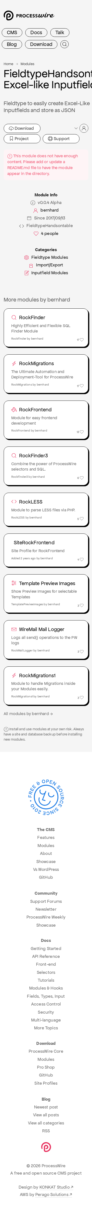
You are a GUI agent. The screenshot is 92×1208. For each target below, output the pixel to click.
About (46, 853)
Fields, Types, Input (46, 996)
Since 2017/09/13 (46, 218)
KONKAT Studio (54, 1187)
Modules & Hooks (46, 988)
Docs (36, 32)
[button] (81, 128)
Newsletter (46, 909)
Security (46, 1012)
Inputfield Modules (46, 273)
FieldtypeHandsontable (46, 226)
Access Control (46, 1004)
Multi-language (46, 1020)
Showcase (46, 861)
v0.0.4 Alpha (46, 202)
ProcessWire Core (46, 1051)
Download (41, 44)
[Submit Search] (64, 44)
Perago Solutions (51, 1194)
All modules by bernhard (29, 713)
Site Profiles (45, 1083)
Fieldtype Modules (46, 257)
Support (59, 138)
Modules (27, 64)
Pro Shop (46, 1067)
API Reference (46, 956)
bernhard (46, 210)
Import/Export (46, 265)
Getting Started (46, 948)
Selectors (46, 972)
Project (19, 138)
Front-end (46, 964)
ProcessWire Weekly (46, 917)
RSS (46, 1131)
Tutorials (46, 980)
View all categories (46, 1123)
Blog (12, 44)
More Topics (46, 1028)
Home (8, 64)
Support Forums (46, 901)
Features (45, 837)
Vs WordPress (46, 869)
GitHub (46, 877)
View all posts (46, 1115)
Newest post (46, 1107)
